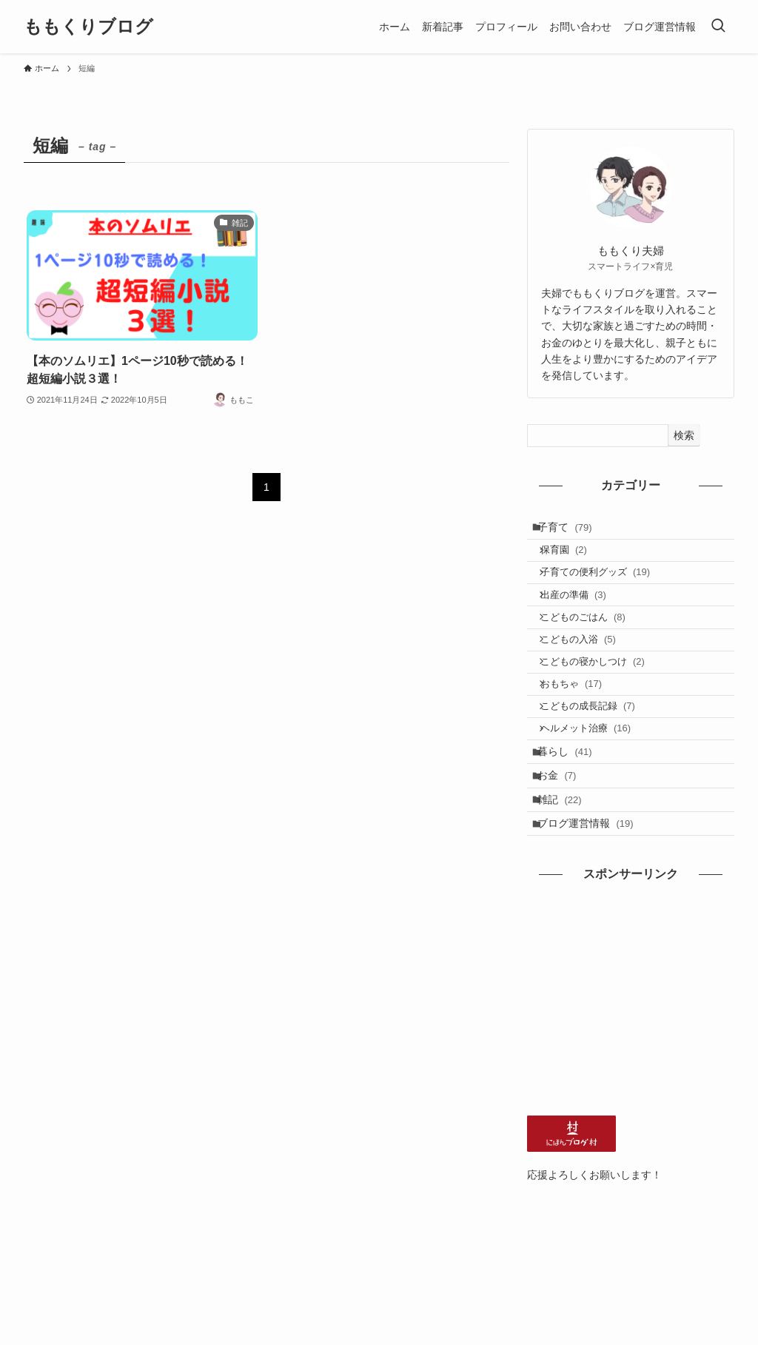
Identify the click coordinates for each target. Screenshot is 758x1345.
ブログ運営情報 (594, 910)
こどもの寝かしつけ (603, 702)
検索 (684, 435)
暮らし (573, 817)
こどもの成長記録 (598, 759)
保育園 (574, 560)
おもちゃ (582, 731)
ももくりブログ (88, 27)
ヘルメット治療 (596, 788)
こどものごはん (593, 645)
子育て (573, 530)
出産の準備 (584, 617)
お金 (565, 848)
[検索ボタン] (718, 26)
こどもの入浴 (588, 674)
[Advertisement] (630, 1087)
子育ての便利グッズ (606, 588)
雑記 (568, 879)
